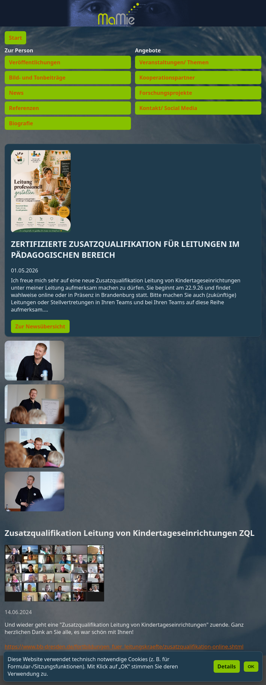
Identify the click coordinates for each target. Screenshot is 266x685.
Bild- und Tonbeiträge (37, 77)
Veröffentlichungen (34, 62)
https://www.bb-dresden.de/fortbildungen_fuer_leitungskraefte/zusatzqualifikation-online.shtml (124, 646)
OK (251, 666)
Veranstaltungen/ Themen (174, 62)
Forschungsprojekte (165, 92)
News (16, 92)
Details (227, 666)
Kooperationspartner (167, 77)
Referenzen (24, 108)
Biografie (21, 123)
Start (15, 37)
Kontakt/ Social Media (168, 108)
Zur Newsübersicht (40, 326)
